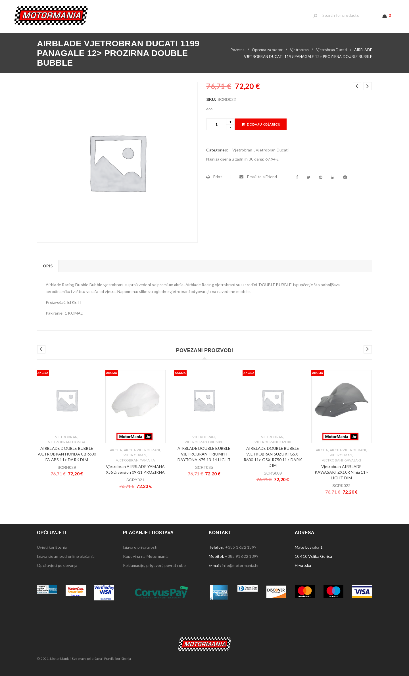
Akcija (116, 450)
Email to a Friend (258, 176)
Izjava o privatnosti (140, 547)
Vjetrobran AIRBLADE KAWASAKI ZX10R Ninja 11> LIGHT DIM (341, 472)
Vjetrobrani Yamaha (135, 460)
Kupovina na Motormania (146, 556)
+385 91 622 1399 (241, 556)
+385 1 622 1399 (240, 547)
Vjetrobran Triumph (204, 442)
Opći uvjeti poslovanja (57, 565)
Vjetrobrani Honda (66, 442)
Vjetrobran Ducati (331, 49)
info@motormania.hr (240, 565)
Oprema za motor (267, 49)
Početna (238, 49)
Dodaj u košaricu (263, 124)
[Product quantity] (216, 124)
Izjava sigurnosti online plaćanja (66, 556)
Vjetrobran (299, 49)
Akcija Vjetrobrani (142, 450)
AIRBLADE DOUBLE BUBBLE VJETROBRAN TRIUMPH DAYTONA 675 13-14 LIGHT (204, 454)
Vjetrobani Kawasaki (341, 460)
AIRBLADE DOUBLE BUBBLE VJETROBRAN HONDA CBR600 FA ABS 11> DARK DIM (66, 454)
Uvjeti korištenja (52, 547)
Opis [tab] (48, 265)
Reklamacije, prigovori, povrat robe (154, 565)
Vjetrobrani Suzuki (272, 442)
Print (214, 176)
